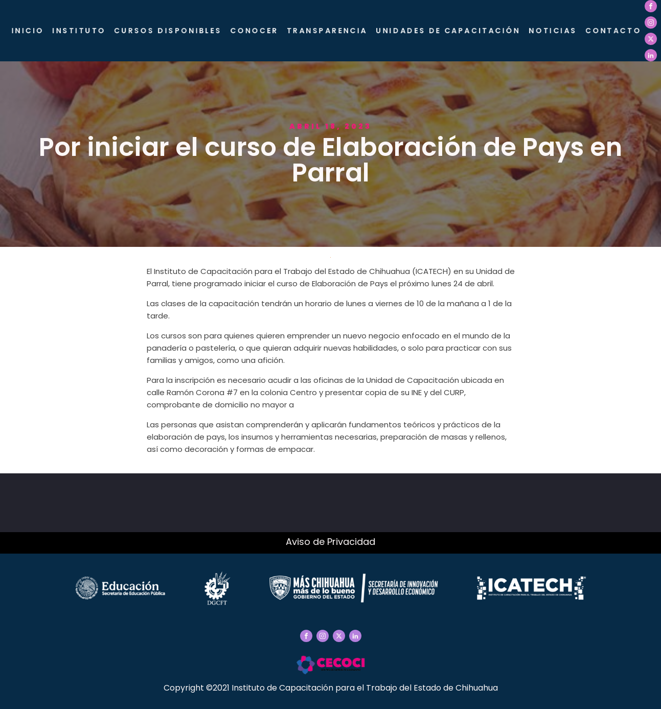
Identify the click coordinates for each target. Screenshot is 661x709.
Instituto (86, 31)
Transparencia (331, 31)
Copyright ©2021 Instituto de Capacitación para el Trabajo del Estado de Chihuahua (331, 688)
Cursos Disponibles (174, 31)
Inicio (35, 31)
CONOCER (259, 31)
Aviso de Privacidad (330, 541)
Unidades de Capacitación (450, 31)
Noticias (553, 31)
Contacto (613, 31)
